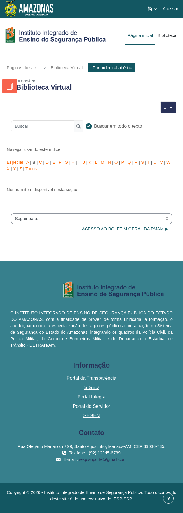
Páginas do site (21, 67)
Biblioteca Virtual (67, 67)
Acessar (170, 8)
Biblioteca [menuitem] (167, 35)
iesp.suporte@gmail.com (102, 459)
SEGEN (91, 415)
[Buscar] (42, 126)
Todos (31, 168)
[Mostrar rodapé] (168, 498)
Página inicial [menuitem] (140, 35)
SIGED (91, 387)
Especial (15, 162)
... (170, 107)
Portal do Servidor (91, 406)
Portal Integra (91, 396)
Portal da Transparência (91, 378)
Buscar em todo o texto (118, 126)
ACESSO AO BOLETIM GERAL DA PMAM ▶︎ (125, 228)
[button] (152, 9)
